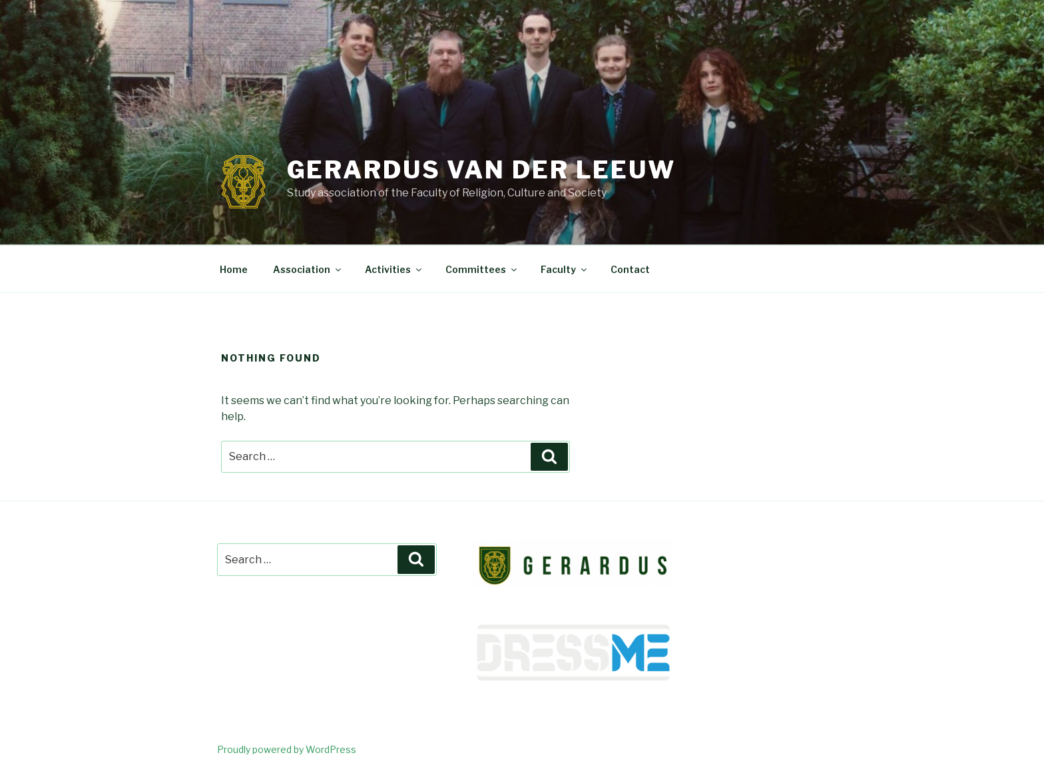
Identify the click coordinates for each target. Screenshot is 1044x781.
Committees (482, 269)
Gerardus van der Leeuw (481, 169)
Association (308, 269)
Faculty (565, 269)
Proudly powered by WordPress (286, 749)
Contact (630, 269)
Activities (394, 269)
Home (234, 269)
